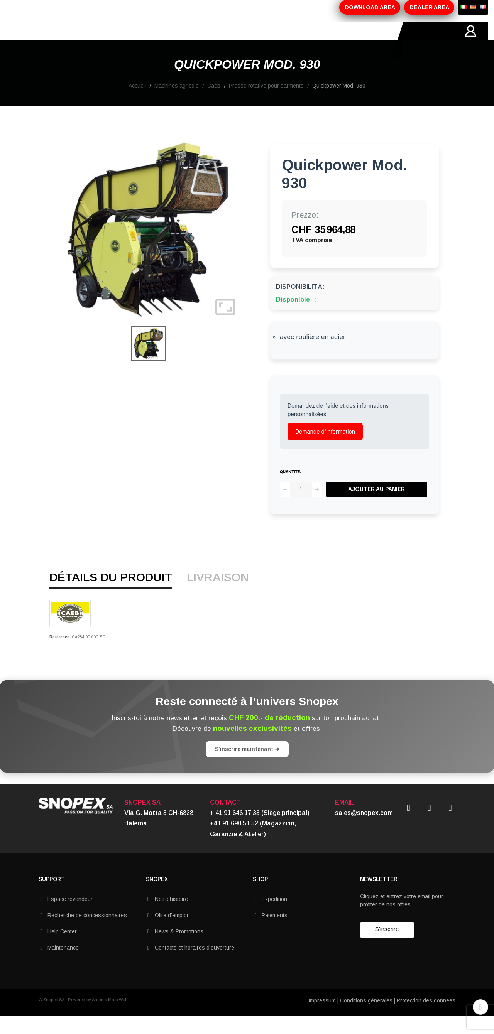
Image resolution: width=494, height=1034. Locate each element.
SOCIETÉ (84, 40)
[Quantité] (301, 506)
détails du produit (110, 595)
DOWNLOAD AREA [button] (370, 7)
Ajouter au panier (378, 507)
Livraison (218, 595)
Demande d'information (325, 448)
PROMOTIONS (176, 40)
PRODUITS (126, 40)
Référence (59, 654)
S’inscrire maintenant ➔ (247, 766)
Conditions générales (366, 1018)
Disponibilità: (300, 304)
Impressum (322, 1018)
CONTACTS (269, 40)
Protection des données (426, 1018)
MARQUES (224, 40)
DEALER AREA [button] (429, 7)
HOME (48, 40)
